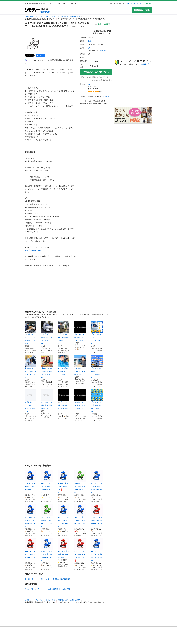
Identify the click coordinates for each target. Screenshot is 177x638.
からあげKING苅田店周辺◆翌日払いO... (30, 482)
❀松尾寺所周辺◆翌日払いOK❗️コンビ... (63, 482)
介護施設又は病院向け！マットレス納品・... (80, 401)
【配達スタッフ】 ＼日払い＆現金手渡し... (97, 333)
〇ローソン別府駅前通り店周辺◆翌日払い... (47, 550)
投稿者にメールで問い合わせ (96, 72)
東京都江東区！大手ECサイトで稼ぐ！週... (30, 367)
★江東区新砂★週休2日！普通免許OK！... (63, 367)
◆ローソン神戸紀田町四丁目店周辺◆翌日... (63, 516)
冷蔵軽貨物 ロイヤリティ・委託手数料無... (30, 401)
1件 (69, 579)
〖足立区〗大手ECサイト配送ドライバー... (47, 333)
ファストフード (31, 579)
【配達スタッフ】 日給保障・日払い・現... (97, 401)
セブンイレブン (45, 579)
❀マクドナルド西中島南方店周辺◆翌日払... (97, 482)
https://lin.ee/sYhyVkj (33, 250)
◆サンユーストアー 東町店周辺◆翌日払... (47, 482)
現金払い (56, 579)
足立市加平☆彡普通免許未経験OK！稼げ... (63, 333)
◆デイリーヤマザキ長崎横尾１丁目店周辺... (97, 550)
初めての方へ (131, 3)
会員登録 (148, 3)
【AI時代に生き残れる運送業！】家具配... (47, 367)
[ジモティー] (32, 10)
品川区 (90, 48)
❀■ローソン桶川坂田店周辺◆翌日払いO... (80, 482)
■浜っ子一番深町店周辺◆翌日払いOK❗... (80, 550)
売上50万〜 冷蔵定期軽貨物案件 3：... (47, 399)
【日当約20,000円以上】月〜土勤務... (80, 331)
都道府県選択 (45, 12)
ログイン (140, 3)
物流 (48, 16)
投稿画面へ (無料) (142, 10)
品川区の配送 (75, 16)
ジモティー (29, 16)
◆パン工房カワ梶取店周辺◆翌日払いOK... (80, 516)
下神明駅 (103, 50)
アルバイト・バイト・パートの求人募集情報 (42, 589)
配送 (53, 16)
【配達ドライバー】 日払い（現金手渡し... (97, 367)
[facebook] (40, 55)
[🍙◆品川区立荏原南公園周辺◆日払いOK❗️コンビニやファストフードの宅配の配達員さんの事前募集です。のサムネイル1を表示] (33, 43)
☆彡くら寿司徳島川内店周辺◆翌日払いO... (97, 516)
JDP (89, 84)
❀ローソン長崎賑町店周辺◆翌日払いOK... (47, 516)
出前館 (64, 579)
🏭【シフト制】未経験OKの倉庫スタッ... (63, 401)
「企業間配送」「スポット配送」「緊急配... (30, 333)
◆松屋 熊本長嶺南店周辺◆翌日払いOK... (63, 548)
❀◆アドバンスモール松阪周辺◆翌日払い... (30, 550)
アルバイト (40, 16)
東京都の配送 (63, 16)
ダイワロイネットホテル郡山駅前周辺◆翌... (30, 516)
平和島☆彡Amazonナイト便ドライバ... (80, 365)
